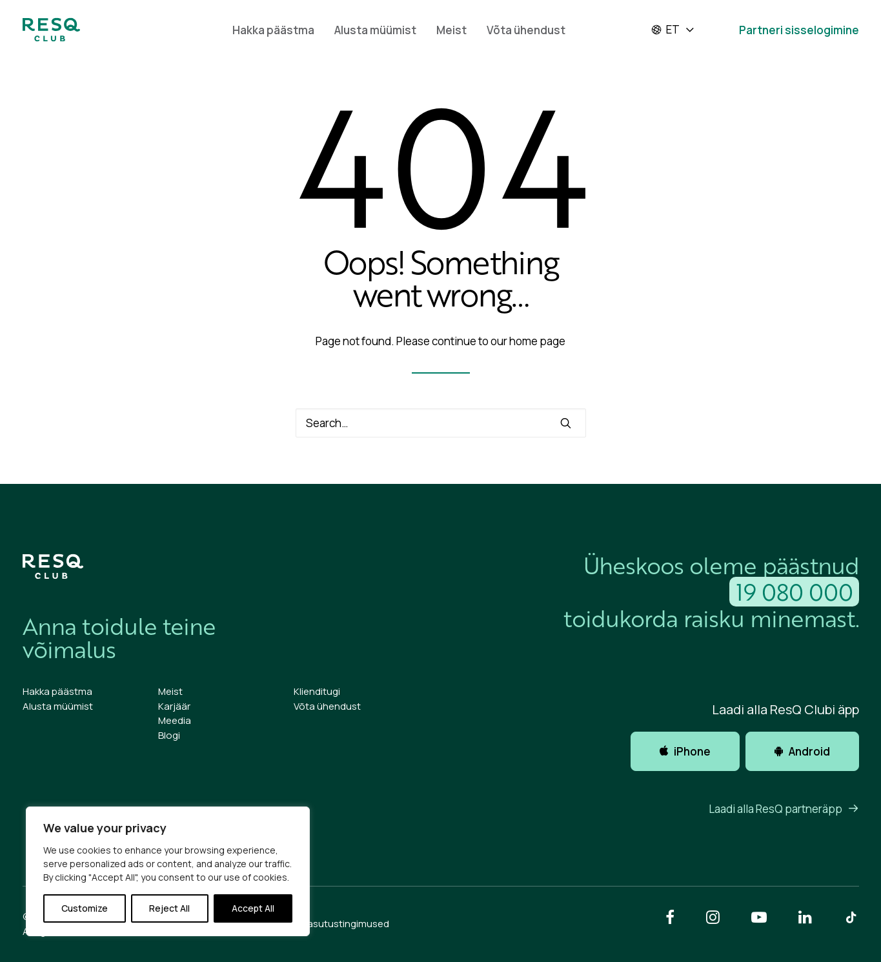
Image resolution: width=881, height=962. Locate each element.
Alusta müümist (375, 30)
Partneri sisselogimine (799, 30)
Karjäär (174, 706)
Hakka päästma (273, 30)
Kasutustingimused (345, 923)
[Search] (441, 422)
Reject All (169, 908)
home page (537, 341)
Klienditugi (317, 691)
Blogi (169, 735)
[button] (565, 422)
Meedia (174, 720)
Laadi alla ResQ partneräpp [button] (784, 808)
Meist (451, 30)
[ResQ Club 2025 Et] (51, 29)
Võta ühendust (526, 30)
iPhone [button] (685, 751)
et (665, 30)
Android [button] (802, 751)
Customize (84, 908)
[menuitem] (273, 29)
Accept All (253, 908)
